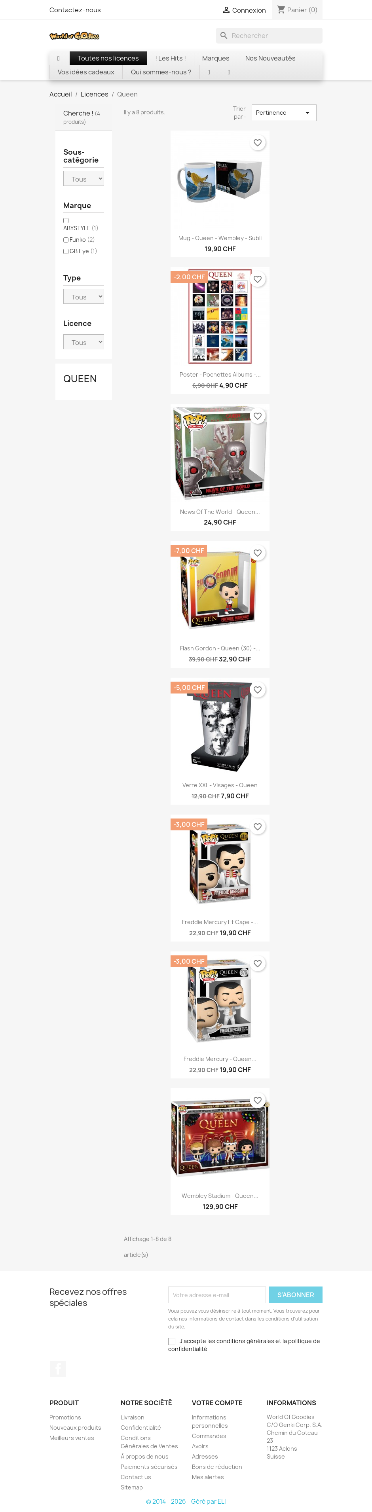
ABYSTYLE (81, 228)
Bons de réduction (217, 1466)
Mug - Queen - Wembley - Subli (220, 238)
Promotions (65, 1417)
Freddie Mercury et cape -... (220, 922)
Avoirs (200, 1446)
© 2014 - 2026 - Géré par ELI (186, 1501)
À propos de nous (145, 1456)
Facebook (58, 1369)
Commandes (209, 1436)
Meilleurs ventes (71, 1438)
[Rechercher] (269, 36)
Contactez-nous (75, 10)
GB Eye (83, 251)
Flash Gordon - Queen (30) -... (220, 648)
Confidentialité (141, 1427)
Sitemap (132, 1487)
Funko (82, 239)
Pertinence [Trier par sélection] (284, 112)
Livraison (132, 1417)
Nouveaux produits (75, 1427)
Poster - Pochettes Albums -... (220, 374)
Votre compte (217, 1402)
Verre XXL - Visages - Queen (220, 785)
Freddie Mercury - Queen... (220, 1059)
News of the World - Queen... (220, 511)
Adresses (205, 1456)
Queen (80, 378)
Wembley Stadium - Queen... (220, 1195)
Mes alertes (208, 1477)
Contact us (136, 1477)
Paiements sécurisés (149, 1466)
